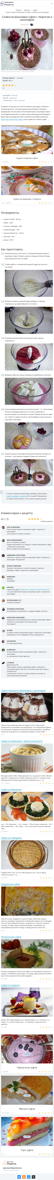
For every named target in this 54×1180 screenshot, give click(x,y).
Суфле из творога (10, 985)
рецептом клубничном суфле (12, 119)
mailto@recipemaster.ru (11, 1170)
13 (3, 88)
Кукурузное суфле (10, 884)
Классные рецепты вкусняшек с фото (7, 3)
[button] (51, 3)
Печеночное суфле (11, 936)
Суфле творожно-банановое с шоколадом (23, 690)
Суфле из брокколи (11, 789)
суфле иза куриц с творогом (16, 496)
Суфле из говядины (11, 837)
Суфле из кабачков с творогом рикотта (22, 740)
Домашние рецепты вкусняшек (9, 1162)
